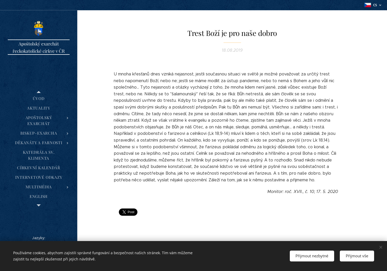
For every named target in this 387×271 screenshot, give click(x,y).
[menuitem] (39, 99)
